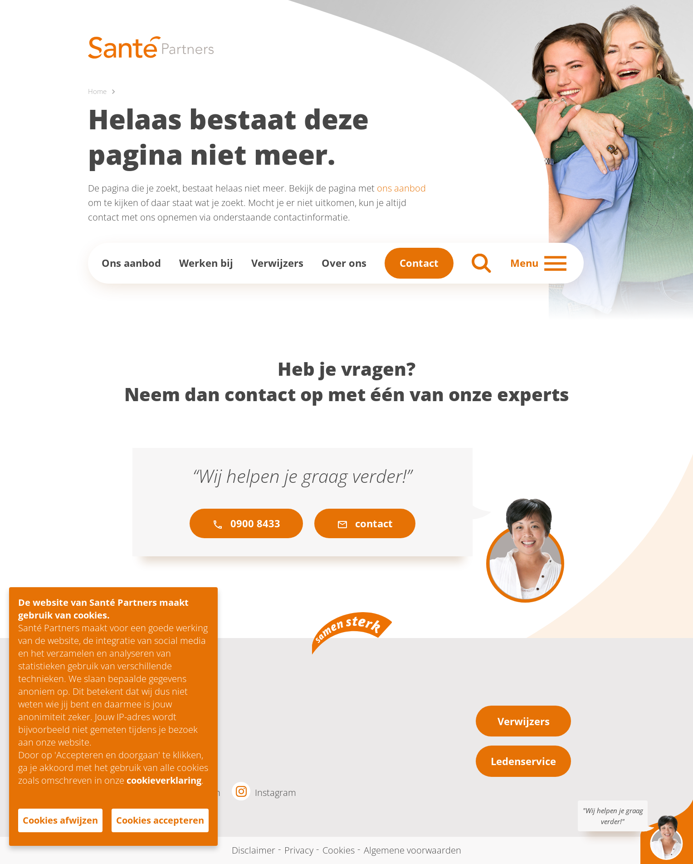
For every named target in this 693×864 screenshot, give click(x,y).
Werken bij (206, 263)
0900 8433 (246, 523)
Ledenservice (523, 761)
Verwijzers (277, 263)
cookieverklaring (164, 780)
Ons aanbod (131, 263)
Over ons (344, 263)
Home (97, 91)
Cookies (338, 850)
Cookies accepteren (160, 820)
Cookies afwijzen (60, 820)
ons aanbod (401, 188)
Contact (419, 263)
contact (365, 523)
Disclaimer (253, 850)
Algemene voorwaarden (412, 850)
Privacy (298, 850)
